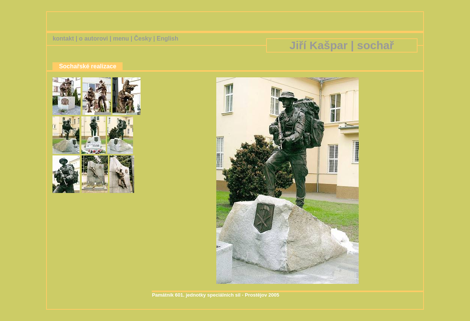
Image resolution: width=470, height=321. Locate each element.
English (167, 38)
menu (121, 38)
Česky (142, 38)
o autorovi (93, 38)
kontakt (63, 38)
